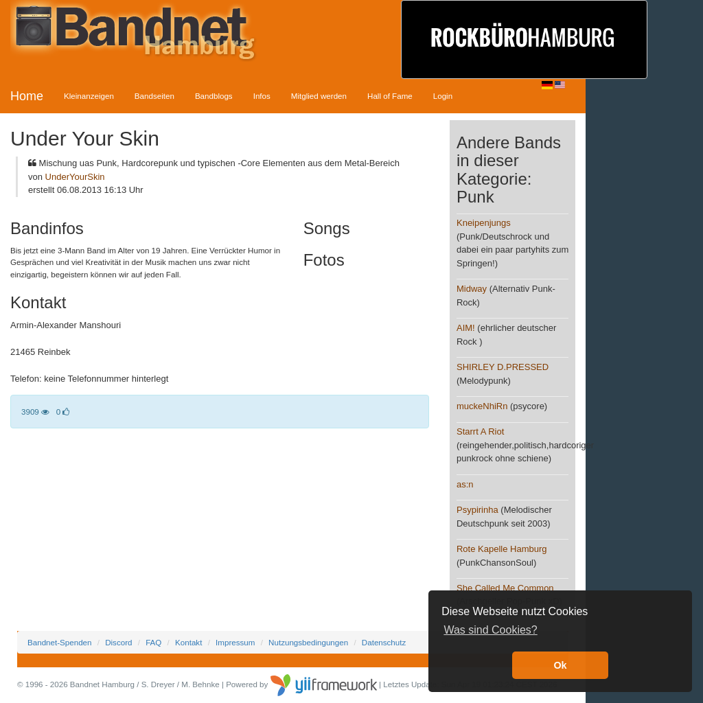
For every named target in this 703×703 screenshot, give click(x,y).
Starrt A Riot (480, 431)
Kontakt (188, 642)
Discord (118, 642)
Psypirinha (477, 510)
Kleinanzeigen (89, 95)
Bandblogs (214, 95)
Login (442, 95)
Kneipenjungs (484, 223)
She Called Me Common (505, 588)
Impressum (235, 642)
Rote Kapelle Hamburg (502, 549)
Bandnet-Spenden (59, 642)
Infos (261, 95)
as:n (465, 484)
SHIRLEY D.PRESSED (503, 367)
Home (26, 96)
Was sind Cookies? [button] (490, 630)
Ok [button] (559, 665)
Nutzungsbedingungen (308, 642)
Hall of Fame (390, 95)
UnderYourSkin (75, 177)
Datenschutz (384, 642)
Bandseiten (154, 95)
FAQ (153, 642)
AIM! (466, 328)
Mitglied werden (319, 95)
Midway (472, 289)
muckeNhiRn (482, 406)
